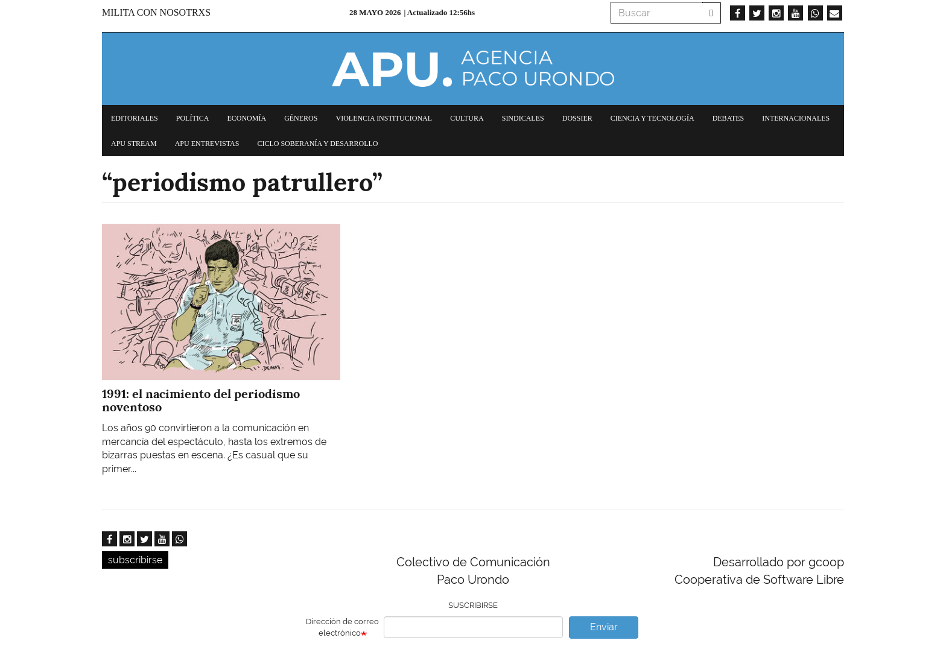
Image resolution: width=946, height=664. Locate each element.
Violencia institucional (383, 118)
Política (192, 118)
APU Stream (134, 143)
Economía (246, 118)
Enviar (604, 627)
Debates (728, 118)
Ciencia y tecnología (652, 118)
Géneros (300, 118)
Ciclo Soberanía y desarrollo (317, 143)
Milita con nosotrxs (156, 12)
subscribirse (135, 560)
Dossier (577, 118)
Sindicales (523, 118)
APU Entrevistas (207, 143)
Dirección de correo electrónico (342, 627)
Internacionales (796, 118)
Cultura (467, 118)
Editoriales (134, 118)
